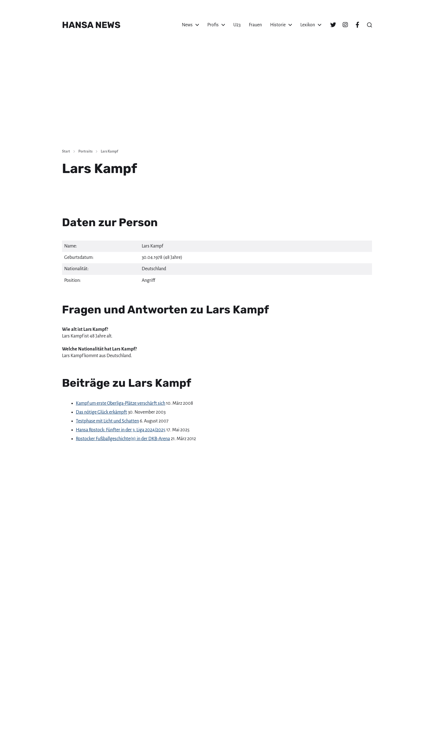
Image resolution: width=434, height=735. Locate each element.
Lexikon (307, 24)
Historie (278, 24)
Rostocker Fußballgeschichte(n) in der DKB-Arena (123, 438)
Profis (213, 24)
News (187, 24)
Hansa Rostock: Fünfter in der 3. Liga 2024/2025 (121, 429)
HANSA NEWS (91, 24)
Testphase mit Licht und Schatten (107, 421)
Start (66, 151)
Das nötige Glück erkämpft (101, 412)
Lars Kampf (109, 151)
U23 (237, 24)
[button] (369, 24)
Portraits (85, 151)
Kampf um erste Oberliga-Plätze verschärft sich (120, 403)
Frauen (255, 24)
